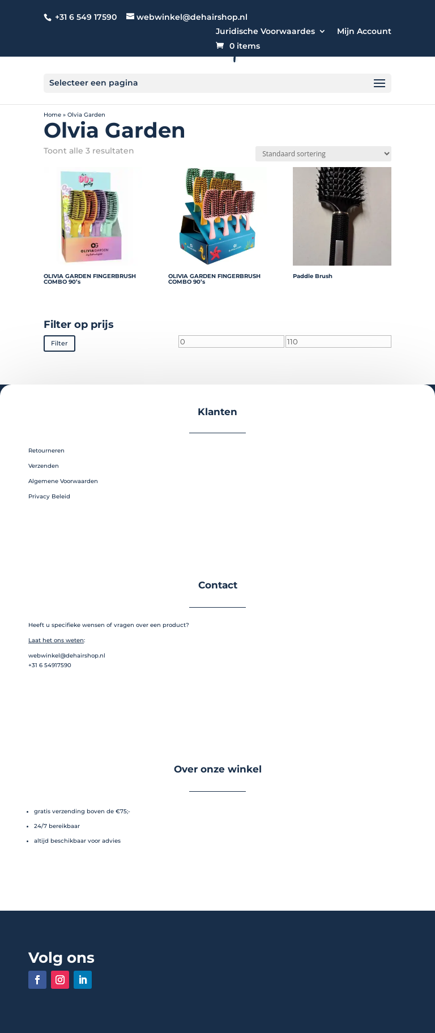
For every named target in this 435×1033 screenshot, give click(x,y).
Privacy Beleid (49, 495)
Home (52, 114)
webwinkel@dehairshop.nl (66, 654)
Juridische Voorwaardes (265, 31)
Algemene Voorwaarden (63, 480)
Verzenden (43, 464)
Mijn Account (364, 31)
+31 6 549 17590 (86, 17)
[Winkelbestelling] (323, 153)
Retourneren (46, 449)
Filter (57, 343)
